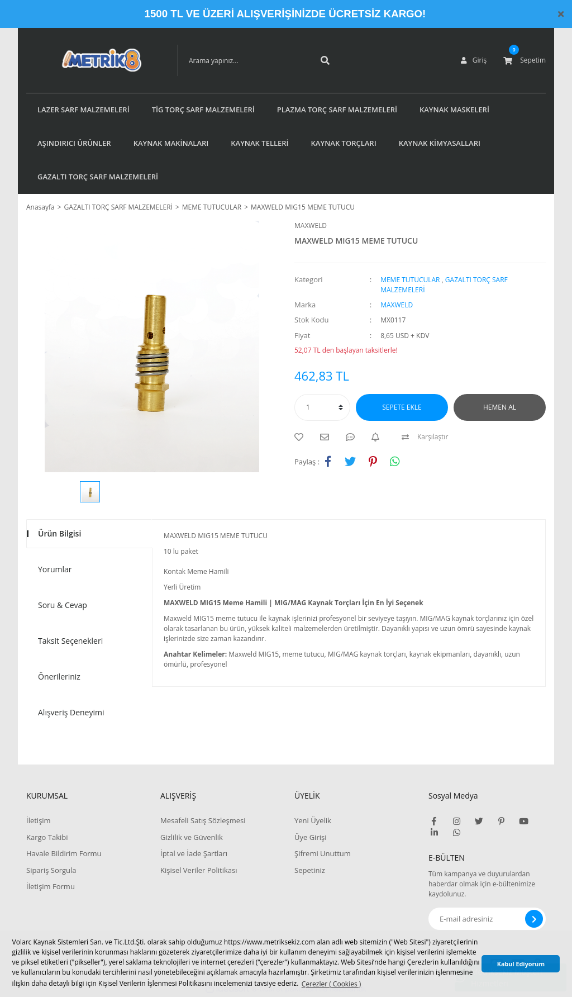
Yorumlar (55, 569)
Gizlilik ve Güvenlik (191, 837)
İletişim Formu (50, 886)
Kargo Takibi (47, 837)
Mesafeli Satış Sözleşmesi (203, 820)
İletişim (38, 820)
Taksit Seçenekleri (70, 640)
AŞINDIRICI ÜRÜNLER (74, 143)
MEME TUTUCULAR (410, 279)
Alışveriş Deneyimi (71, 712)
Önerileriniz (59, 676)
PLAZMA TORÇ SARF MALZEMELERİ (337, 110)
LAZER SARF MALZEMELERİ (83, 110)
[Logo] (85, 60)
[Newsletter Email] (487, 919)
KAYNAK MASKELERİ (454, 110)
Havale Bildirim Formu (64, 853)
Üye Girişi (310, 837)
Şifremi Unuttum (322, 853)
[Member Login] (474, 60)
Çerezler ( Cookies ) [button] (331, 984)
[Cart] (524, 60)
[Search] (241, 60)
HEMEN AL (499, 407)
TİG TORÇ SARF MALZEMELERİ (203, 110)
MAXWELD (310, 225)
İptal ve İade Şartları (193, 853)
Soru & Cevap (62, 605)
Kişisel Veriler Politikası (198, 870)
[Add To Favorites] (301, 437)
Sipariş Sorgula (51, 870)
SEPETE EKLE (401, 407)
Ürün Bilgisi (59, 533)
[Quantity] (322, 407)
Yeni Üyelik (312, 820)
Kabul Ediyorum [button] (521, 964)
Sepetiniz (309, 870)
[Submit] (534, 919)
